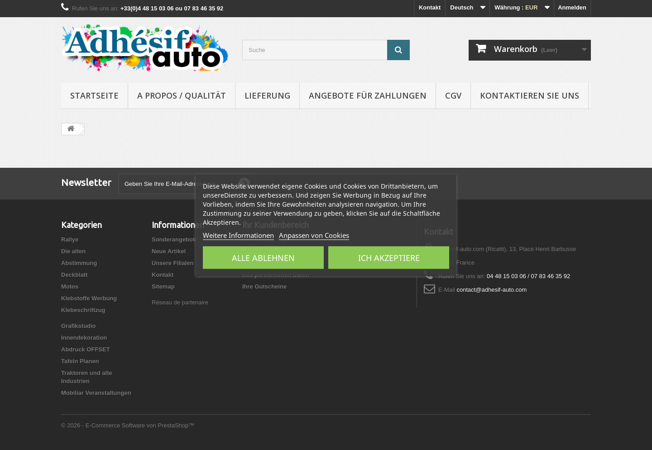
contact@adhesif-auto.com (491, 289)
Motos (69, 286)
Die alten (73, 251)
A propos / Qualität (181, 95)
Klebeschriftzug (83, 310)
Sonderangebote (175, 239)
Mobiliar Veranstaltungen (96, 392)
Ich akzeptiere (389, 257)
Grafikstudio (78, 325)
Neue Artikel (169, 251)
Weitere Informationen (238, 234)
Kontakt (430, 7)
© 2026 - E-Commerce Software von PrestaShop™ (127, 425)
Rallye (69, 239)
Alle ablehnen (263, 257)
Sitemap (163, 286)
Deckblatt (74, 274)
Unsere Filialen (172, 263)
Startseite (94, 95)
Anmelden (572, 7)
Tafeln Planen (80, 361)
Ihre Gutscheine (264, 286)
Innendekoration (84, 337)
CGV (453, 95)
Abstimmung (79, 263)
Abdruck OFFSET (85, 349)
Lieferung (267, 95)
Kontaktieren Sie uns (529, 95)
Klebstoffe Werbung (89, 298)
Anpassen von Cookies (314, 234)
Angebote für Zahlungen (368, 95)
